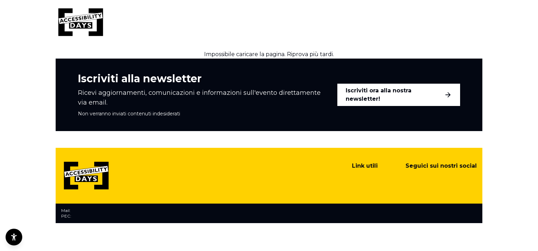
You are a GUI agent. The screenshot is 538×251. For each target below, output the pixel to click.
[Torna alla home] (81, 22)
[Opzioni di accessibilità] (14, 237)
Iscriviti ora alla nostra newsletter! (399, 94)
